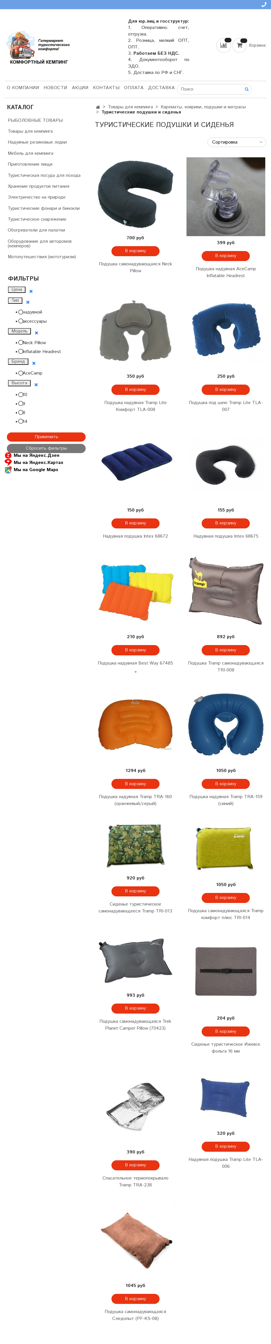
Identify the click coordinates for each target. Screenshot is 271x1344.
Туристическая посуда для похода (44, 175)
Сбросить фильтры (46, 448)
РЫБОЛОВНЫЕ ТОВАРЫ (35, 120)
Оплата (134, 88)
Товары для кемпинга (130, 107)
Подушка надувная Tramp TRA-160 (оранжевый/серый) (135, 800)
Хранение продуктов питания (38, 186)
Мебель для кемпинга (30, 153)
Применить (46, 437)
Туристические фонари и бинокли (44, 208)
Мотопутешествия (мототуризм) (42, 257)
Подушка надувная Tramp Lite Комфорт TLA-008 (135, 406)
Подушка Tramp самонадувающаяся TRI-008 (226, 666)
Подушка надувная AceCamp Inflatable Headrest (226, 272)
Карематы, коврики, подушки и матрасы (203, 107)
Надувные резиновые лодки (37, 142)
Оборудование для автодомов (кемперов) (40, 243)
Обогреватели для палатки (36, 230)
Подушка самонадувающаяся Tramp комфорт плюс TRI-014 (226, 914)
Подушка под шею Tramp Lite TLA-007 (226, 406)
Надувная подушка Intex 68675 (225, 536)
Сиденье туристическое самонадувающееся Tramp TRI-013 (135, 907)
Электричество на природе (37, 197)
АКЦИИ (80, 88)
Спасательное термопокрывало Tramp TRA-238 (135, 1181)
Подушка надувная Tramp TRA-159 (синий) (225, 800)
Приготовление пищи (30, 164)
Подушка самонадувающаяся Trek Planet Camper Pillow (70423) (135, 1025)
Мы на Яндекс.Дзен (32, 455)
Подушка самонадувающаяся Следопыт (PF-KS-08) (135, 1315)
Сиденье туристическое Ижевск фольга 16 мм (225, 1048)
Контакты (106, 88)
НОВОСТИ (55, 88)
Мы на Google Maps (31, 469)
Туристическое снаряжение (37, 219)
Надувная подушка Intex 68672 (135, 536)
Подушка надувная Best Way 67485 (135, 663)
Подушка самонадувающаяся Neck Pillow (135, 267)
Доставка (161, 88)
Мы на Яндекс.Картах (34, 462)
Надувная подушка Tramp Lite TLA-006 (225, 1163)
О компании (23, 88)
